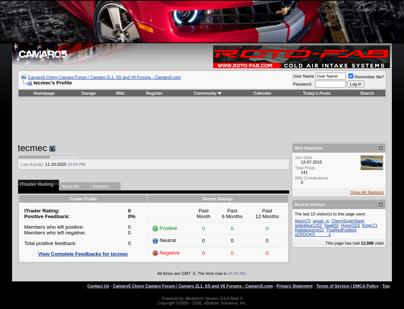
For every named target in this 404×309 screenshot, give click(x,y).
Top (386, 286)
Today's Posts (317, 93)
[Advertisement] (201, 120)
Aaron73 (303, 220)
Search (367, 93)
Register (154, 93)
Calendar (262, 93)
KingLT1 (369, 225)
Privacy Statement (295, 286)
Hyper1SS (350, 225)
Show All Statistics (367, 192)
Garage (88, 93)
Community (208, 93)
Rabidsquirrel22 (309, 230)
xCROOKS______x (313, 234)
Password (302, 84)
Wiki (120, 93)
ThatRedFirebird (341, 230)
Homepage (44, 93)
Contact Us (98, 286)
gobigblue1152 (308, 225)
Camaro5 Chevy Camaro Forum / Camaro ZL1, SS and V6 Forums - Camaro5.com (104, 77)
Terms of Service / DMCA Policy (347, 286)
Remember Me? (366, 77)
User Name (303, 76)
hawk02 (331, 225)
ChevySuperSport (347, 220)
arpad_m (321, 220)
